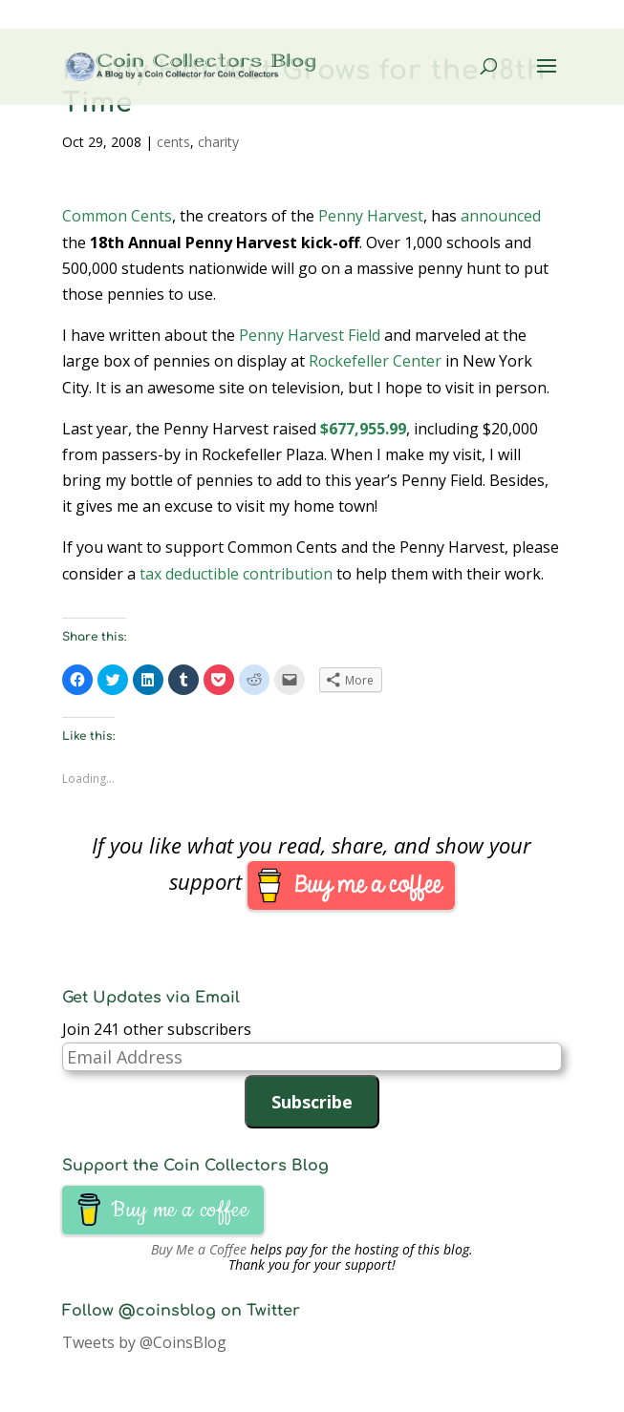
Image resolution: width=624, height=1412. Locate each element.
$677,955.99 (363, 428)
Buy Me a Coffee (199, 1249)
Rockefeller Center (375, 360)
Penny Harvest (370, 215)
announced (501, 215)
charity (218, 142)
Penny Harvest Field (309, 335)
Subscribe (312, 1101)
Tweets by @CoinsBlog (144, 1342)
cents (173, 142)
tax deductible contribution (236, 573)
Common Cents (117, 215)
